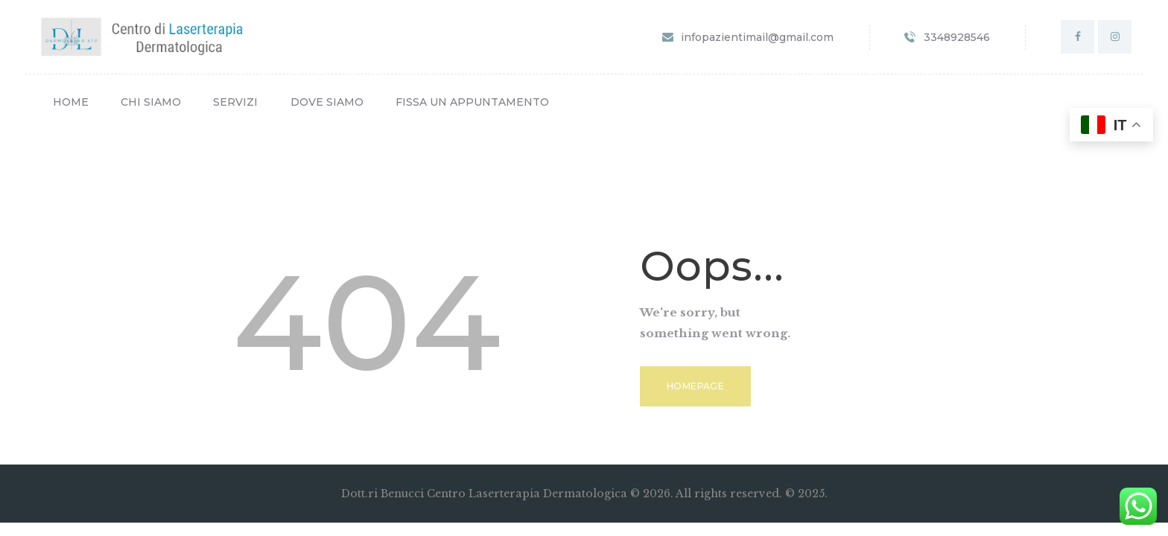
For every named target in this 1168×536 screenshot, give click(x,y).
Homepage (695, 386)
